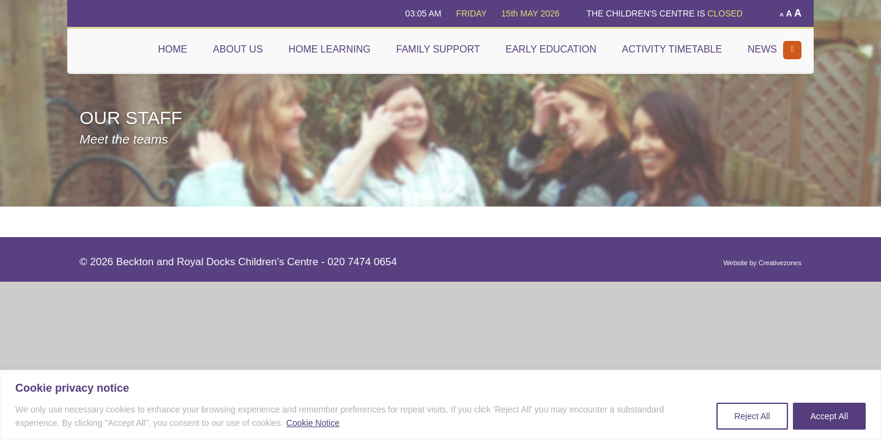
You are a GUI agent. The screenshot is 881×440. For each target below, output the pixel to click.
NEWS (762, 49)
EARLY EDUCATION (550, 49)
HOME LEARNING (329, 49)
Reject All (752, 416)
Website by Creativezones (762, 262)
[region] (440, 405)
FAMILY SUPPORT (438, 49)
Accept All (829, 416)
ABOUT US (238, 49)
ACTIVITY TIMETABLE (672, 49)
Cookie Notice (313, 423)
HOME (172, 49)
